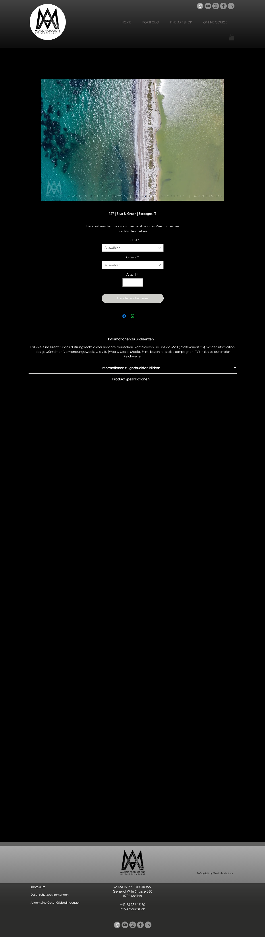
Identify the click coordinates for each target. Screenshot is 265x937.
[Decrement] (126, 283)
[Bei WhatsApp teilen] (132, 316)
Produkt (132, 240)
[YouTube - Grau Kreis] (208, 6)
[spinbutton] (132, 283)
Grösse (132, 257)
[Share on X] (141, 316)
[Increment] (139, 283)
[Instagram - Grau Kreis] (215, 6)
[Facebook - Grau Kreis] (223, 6)
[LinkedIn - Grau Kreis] (231, 6)
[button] (231, 37)
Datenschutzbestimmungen (50, 894)
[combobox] (133, 248)
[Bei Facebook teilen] (124, 316)
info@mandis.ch (132, 909)
